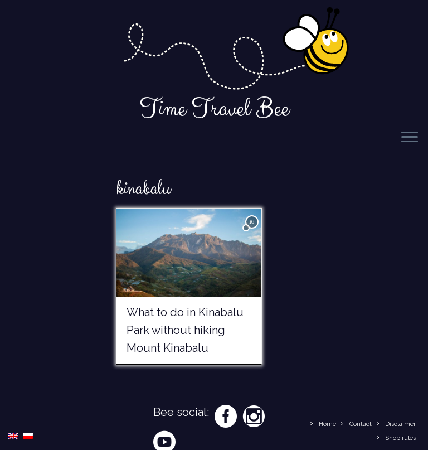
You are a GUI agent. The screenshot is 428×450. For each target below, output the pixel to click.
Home (327, 424)
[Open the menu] (409, 137)
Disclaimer (400, 424)
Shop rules (400, 438)
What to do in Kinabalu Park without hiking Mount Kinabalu (185, 330)
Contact (360, 424)
